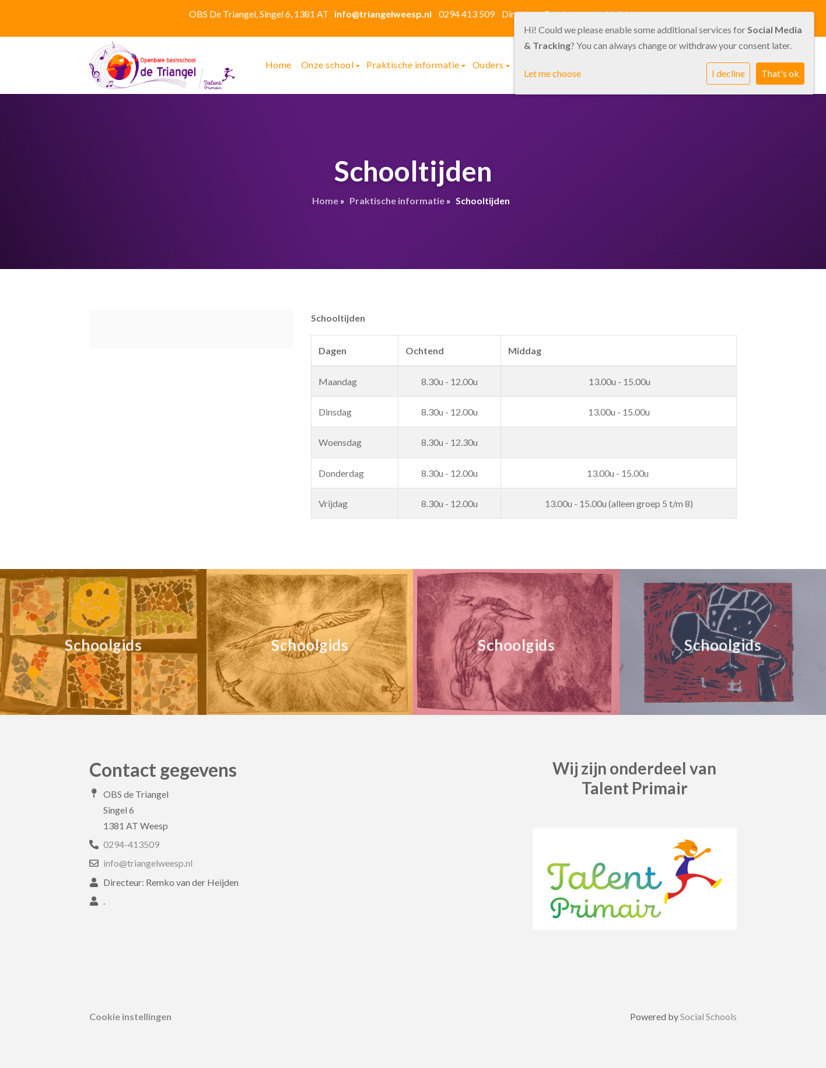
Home (278, 64)
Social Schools (708, 1016)
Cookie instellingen (130, 1016)
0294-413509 (131, 844)
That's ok (780, 73)
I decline (728, 73)
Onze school (328, 64)
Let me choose (552, 73)
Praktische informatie (413, 64)
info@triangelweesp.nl (147, 862)
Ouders (489, 64)
